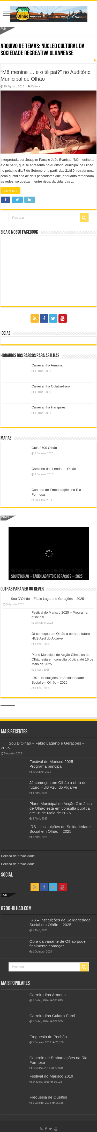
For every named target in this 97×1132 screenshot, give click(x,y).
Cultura (35, 86)
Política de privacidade (18, 856)
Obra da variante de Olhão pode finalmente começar (57, 943)
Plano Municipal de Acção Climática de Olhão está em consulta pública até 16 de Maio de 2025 (62, 659)
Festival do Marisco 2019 (51, 1076)
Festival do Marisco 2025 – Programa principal (53, 763)
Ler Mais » (10, 190)
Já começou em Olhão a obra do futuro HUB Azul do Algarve (58, 784)
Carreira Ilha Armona (47, 365)
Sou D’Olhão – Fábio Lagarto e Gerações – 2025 (47, 576)
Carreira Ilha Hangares (49, 407)
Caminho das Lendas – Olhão (54, 469)
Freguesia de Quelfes (48, 1097)
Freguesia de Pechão (48, 1036)
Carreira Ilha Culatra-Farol (51, 386)
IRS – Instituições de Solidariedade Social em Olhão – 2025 (60, 829)
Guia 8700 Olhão (44, 448)
